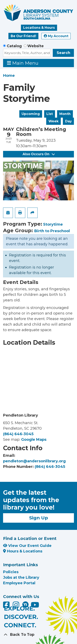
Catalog (14, 46)
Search (63, 53)
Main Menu (23, 63)
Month (65, 114)
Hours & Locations (22, 551)
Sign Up (38, 518)
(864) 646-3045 (18, 434)
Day (68, 121)
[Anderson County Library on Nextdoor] (25, 604)
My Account (56, 36)
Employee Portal (19, 583)
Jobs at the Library (21, 577)
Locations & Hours (39, 28)
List (49, 114)
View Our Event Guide (27, 545)
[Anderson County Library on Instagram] (16, 606)
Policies (10, 572)
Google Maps (33, 439)
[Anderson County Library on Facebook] (7, 606)
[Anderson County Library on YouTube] (35, 606)
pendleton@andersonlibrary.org (34, 461)
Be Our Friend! (23, 36)
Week (53, 121)
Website (35, 46)
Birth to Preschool (52, 231)
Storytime (53, 224)
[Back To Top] (38, 635)
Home (9, 75)
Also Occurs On (39, 154)
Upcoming (31, 114)
